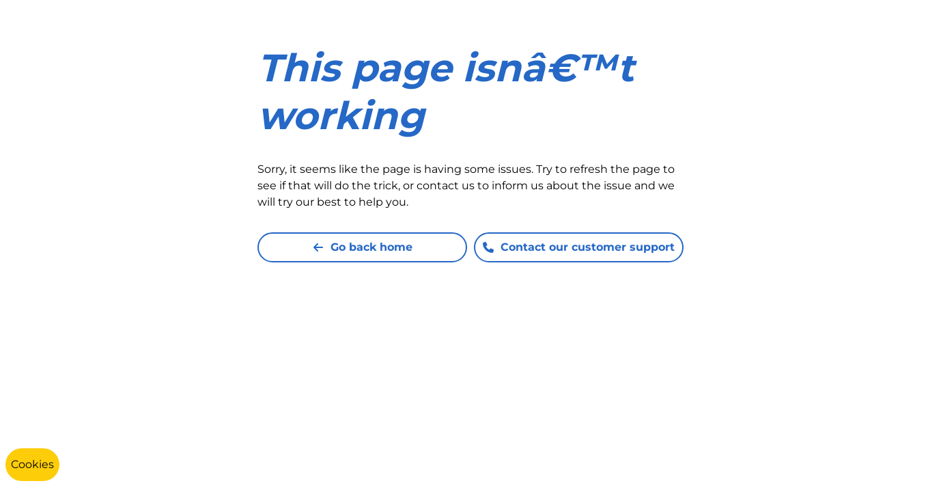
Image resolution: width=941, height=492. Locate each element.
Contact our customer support (579, 247)
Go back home (362, 247)
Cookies (32, 464)
